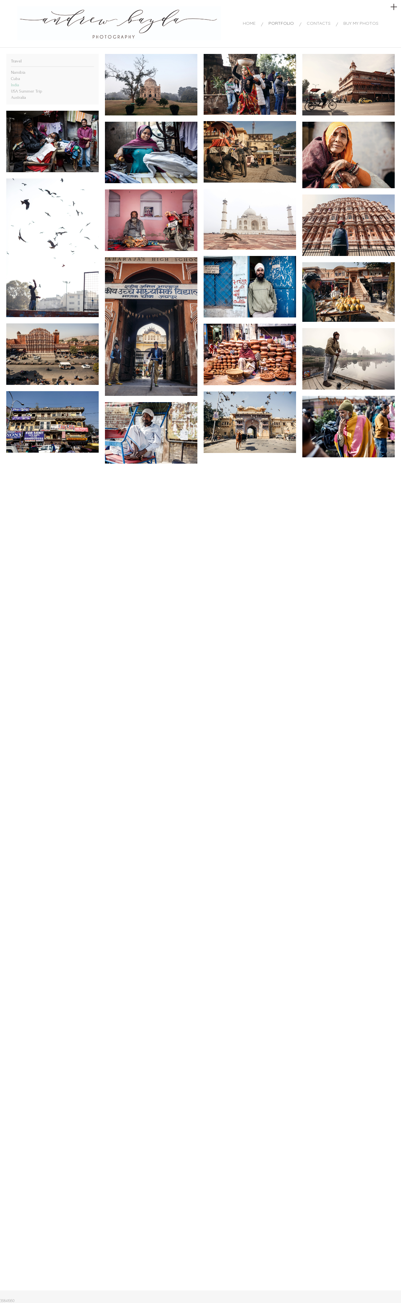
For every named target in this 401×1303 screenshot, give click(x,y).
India (15, 84)
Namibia (18, 72)
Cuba (15, 78)
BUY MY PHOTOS (360, 23)
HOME (249, 23)
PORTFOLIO (281, 23)
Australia (18, 97)
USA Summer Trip (26, 91)
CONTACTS (319, 23)
